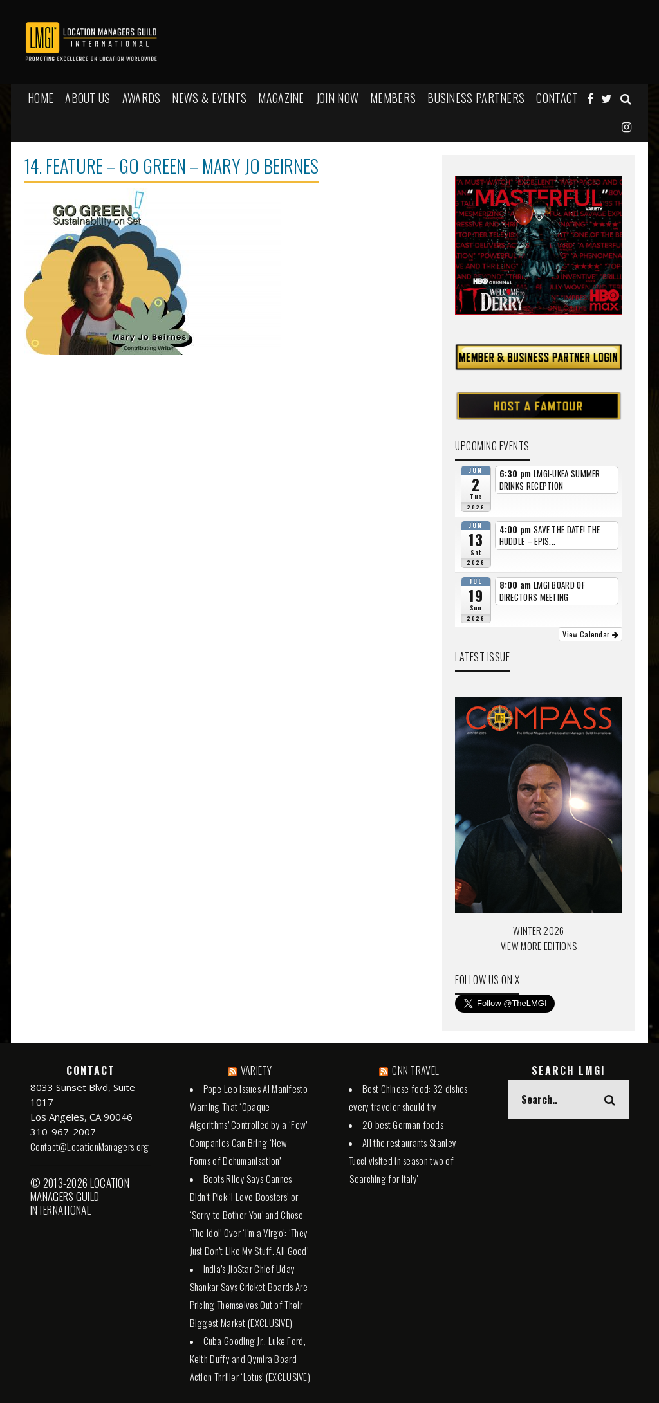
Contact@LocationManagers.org (89, 1146)
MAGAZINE (281, 97)
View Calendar (590, 633)
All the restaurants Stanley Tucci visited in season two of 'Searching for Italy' (402, 1160)
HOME (40, 97)
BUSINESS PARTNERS (475, 97)
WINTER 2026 (538, 930)
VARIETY (256, 1070)
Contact (557, 97)
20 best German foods (402, 1124)
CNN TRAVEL (415, 1070)
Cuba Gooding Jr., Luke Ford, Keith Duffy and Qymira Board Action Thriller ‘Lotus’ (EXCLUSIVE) (250, 1359)
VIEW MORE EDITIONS (539, 946)
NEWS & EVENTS (209, 97)
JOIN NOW (337, 97)
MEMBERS (393, 97)
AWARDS (141, 97)
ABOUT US (87, 97)
